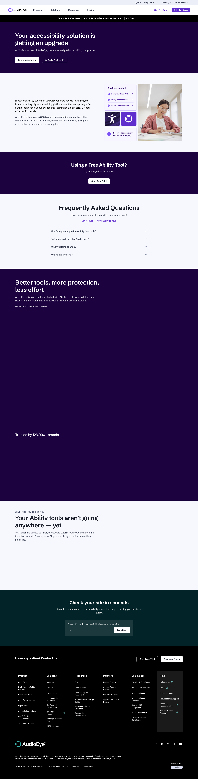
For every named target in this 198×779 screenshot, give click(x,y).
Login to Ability (54, 60)
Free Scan (122, 630)
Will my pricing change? (99, 246)
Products (39, 10)
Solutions (57, 10)
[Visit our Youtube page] (180, 744)
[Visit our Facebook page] (174, 744)
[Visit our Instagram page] (162, 744)
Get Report (132, 18)
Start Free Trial (160, 10)
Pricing (90, 10)
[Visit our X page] (168, 744)
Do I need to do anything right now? (99, 238)
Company (166, 2)
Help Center (151, 2)
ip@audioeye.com (107, 759)
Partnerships (181, 2)
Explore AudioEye (27, 60)
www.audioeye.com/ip (81, 759)
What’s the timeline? (99, 254)
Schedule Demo (181, 10)
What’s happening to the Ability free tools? (99, 231)
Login (137, 2)
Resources (75, 10)
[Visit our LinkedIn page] (156, 744)
